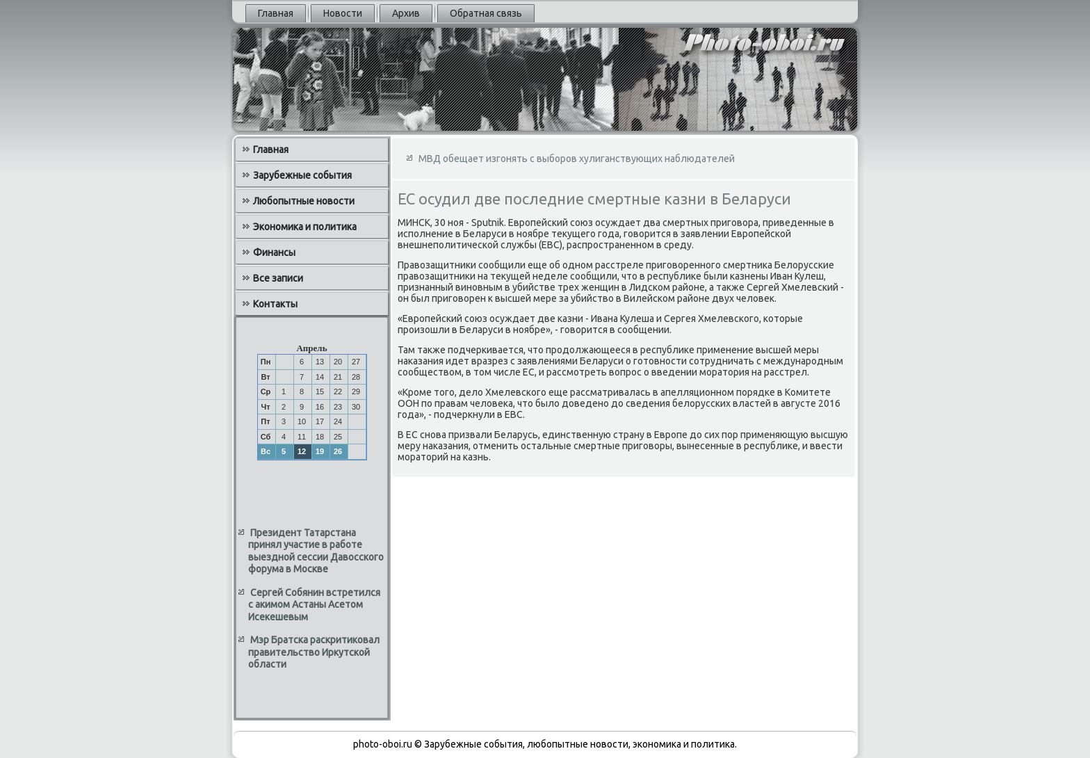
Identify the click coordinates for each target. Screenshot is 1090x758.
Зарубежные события (302, 175)
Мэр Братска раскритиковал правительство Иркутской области (314, 652)
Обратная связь (486, 13)
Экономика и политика (305, 226)
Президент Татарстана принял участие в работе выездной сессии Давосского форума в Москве (316, 551)
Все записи (278, 278)
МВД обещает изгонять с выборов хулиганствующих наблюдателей (576, 158)
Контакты (275, 303)
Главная (275, 13)
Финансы (274, 252)
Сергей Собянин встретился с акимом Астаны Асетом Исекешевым (314, 604)
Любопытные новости (304, 201)
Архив (406, 13)
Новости (342, 13)
